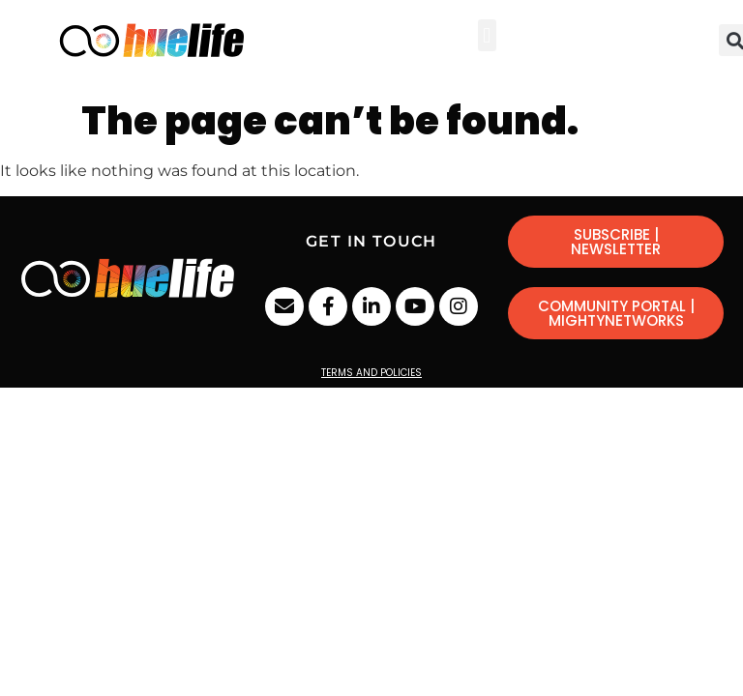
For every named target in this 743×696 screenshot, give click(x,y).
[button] (487, 35)
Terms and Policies (371, 372)
